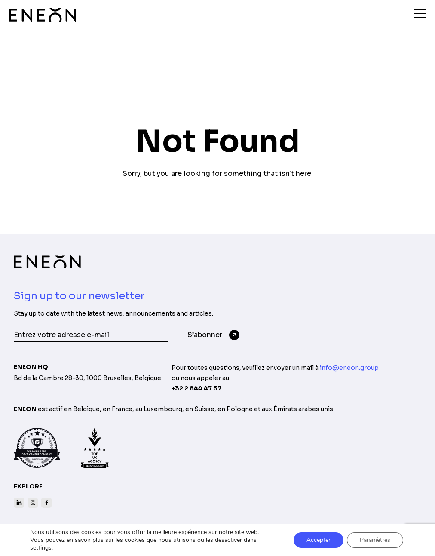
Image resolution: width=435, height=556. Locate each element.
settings (41, 548)
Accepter (318, 540)
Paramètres (375, 540)
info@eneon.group (349, 368)
